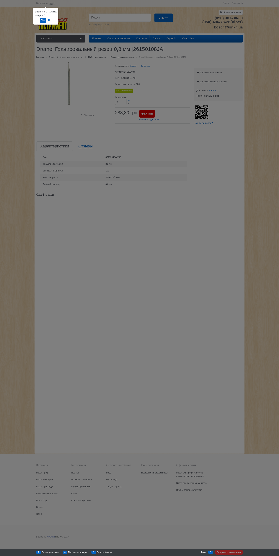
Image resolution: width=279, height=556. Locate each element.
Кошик (204, 552)
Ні (49, 20)
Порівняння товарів (77, 552)
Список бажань (104, 552)
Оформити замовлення (229, 552)
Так (43, 20)
